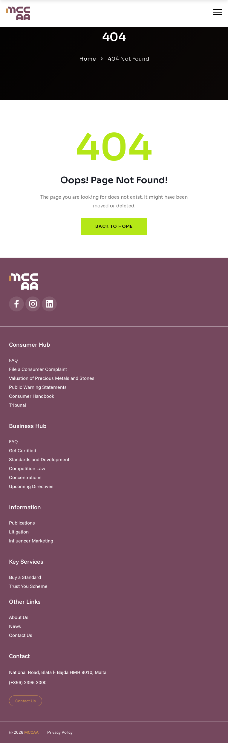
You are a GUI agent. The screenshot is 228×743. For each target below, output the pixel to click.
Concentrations (25, 477)
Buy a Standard (25, 577)
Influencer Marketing (31, 541)
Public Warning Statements (38, 387)
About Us (18, 617)
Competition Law (27, 468)
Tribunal (17, 405)
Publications (22, 523)
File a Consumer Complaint (38, 369)
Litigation (19, 532)
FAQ (13, 360)
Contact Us (20, 635)
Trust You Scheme (28, 586)
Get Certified (22, 450)
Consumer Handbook (31, 396)
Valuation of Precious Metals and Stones (51, 378)
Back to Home (113, 226)
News (15, 626)
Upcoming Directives (31, 486)
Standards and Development (39, 459)
